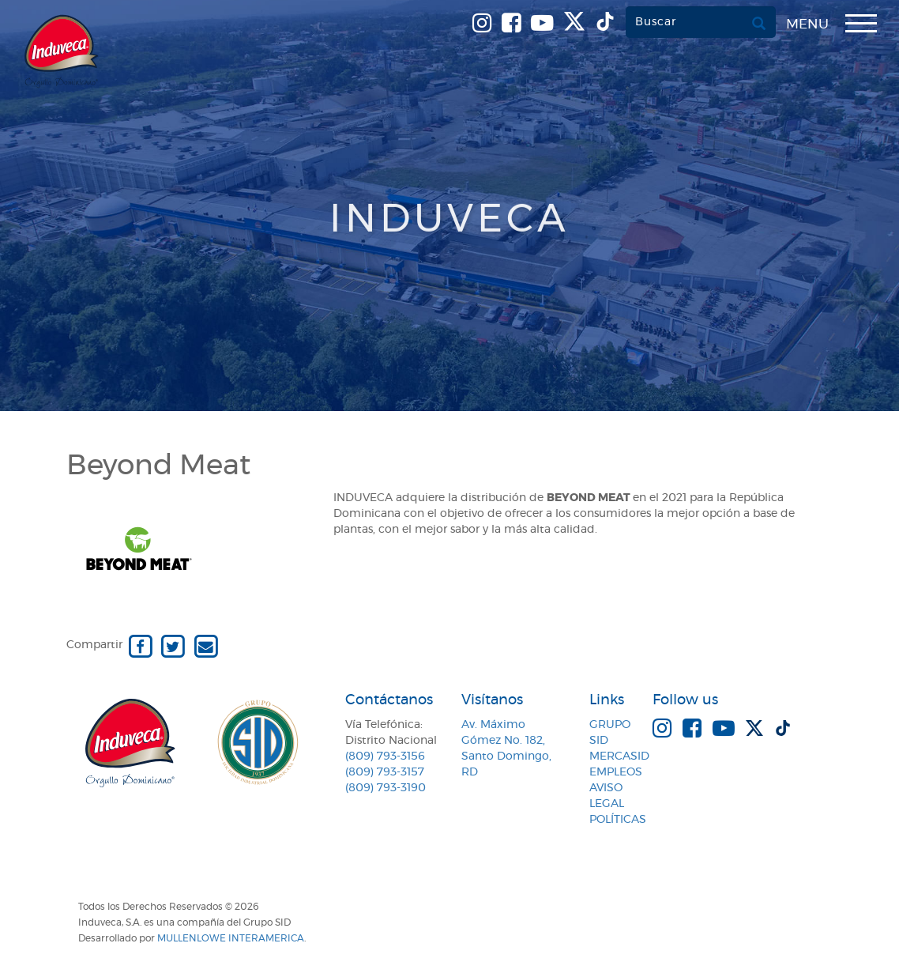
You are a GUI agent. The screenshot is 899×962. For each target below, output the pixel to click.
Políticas (617, 819)
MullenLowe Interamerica (230, 938)
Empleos (615, 772)
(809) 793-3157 (384, 772)
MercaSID (619, 756)
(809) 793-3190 (385, 788)
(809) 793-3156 (385, 756)
